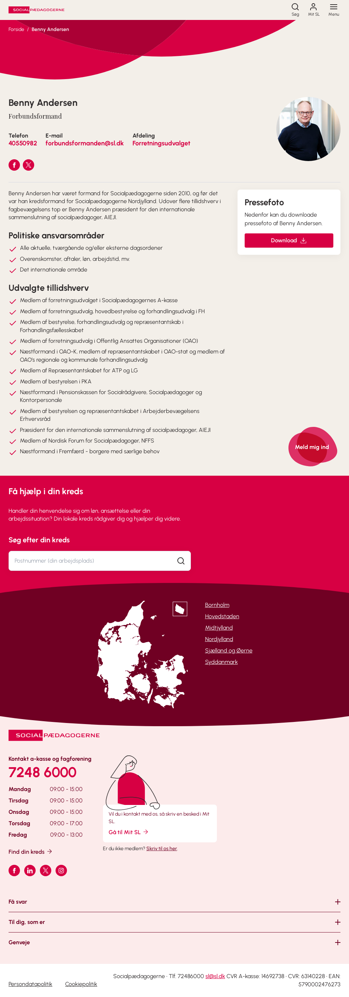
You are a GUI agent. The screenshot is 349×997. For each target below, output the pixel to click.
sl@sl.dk (215, 976)
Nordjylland (219, 639)
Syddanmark (221, 661)
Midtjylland (219, 627)
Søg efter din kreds (39, 540)
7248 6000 (43, 772)
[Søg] (295, 9)
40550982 (23, 143)
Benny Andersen (50, 29)
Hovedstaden (222, 616)
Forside (16, 29)
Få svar (18, 901)
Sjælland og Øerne (228, 650)
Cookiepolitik (81, 984)
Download (289, 240)
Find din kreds (31, 851)
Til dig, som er (27, 922)
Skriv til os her (161, 849)
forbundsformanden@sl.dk (85, 143)
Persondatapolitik (30, 984)
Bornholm (217, 604)
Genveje (19, 942)
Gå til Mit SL (129, 832)
